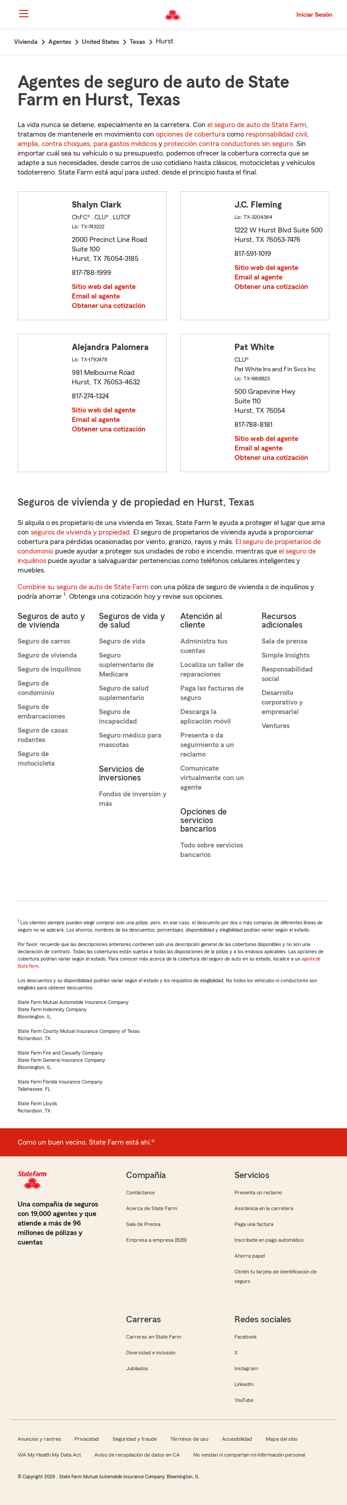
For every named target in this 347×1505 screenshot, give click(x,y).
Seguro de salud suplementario (124, 693)
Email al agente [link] (96, 296)
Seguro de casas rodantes (43, 735)
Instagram (246, 1368)
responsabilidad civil (276, 134)
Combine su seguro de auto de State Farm (83, 587)
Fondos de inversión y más (132, 798)
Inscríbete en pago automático (269, 1240)
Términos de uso (189, 1439)
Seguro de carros (44, 641)
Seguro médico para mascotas (130, 740)
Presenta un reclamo (258, 1192)
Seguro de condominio (36, 688)
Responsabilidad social (287, 674)
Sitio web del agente (104, 286)
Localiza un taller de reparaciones (212, 669)
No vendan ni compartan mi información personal (249, 1455)
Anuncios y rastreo (39, 1439)
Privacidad (87, 1439)
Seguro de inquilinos (49, 669)
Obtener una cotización (108, 305)
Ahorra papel (249, 1256)
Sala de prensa (284, 641)
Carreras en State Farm (153, 1336)
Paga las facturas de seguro (212, 693)
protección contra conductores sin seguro (228, 143)
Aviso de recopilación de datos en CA (137, 1455)
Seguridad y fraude (135, 1439)
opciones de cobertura (190, 134)
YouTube (243, 1400)
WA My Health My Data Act (49, 1455)
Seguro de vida (122, 641)
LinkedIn (243, 1384)
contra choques (66, 143)
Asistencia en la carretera (263, 1208)
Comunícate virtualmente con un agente (212, 778)
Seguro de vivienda (47, 655)
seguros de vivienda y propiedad (80, 532)
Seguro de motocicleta (36, 758)
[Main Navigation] (23, 14)
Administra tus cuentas (203, 646)
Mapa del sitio (281, 1439)
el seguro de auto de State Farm (256, 124)
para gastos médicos (125, 143)
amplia (28, 143)
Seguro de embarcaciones (41, 711)
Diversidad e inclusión (150, 1352)
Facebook (245, 1336)
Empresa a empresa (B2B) (156, 1240)
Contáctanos (140, 1192)
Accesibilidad (237, 1439)
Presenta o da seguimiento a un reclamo (207, 745)
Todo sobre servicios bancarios (211, 850)
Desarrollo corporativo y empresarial (282, 702)
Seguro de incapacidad (118, 716)
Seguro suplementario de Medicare (126, 665)
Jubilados (137, 1368)
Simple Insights (285, 655)
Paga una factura (253, 1224)
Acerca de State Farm (151, 1208)
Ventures (276, 725)
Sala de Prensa (143, 1224)
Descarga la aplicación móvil (205, 716)
